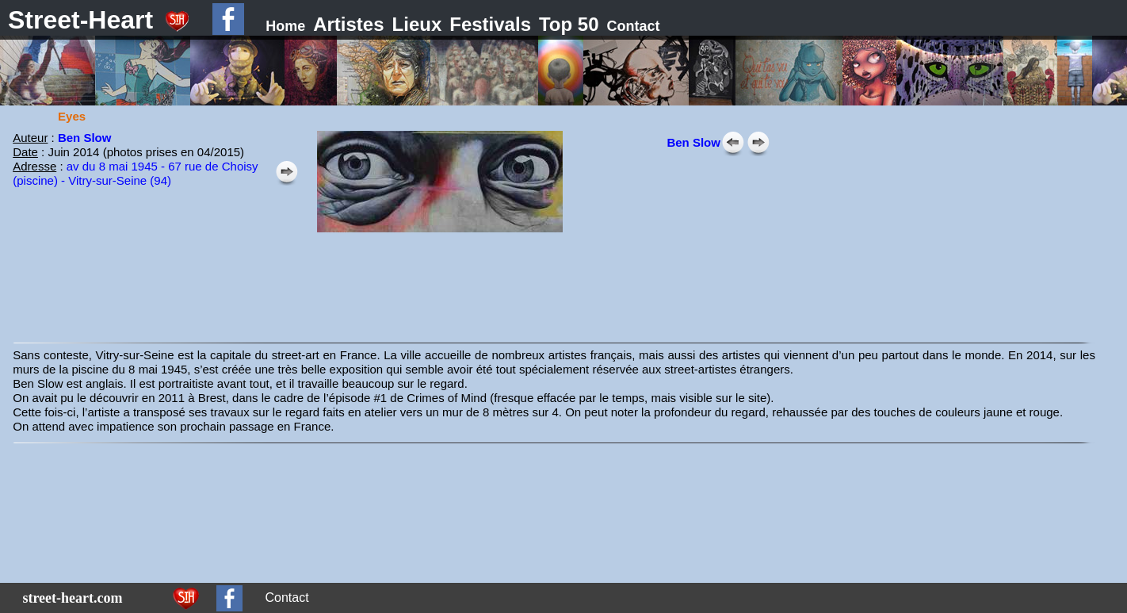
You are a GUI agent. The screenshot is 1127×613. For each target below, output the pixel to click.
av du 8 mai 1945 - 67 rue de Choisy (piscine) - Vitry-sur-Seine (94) (135, 173)
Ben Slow (693, 142)
